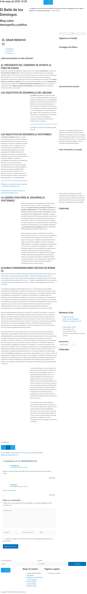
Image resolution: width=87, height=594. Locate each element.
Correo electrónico (6, 560)
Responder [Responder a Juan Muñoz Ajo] (52, 478)
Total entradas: (67, 329)
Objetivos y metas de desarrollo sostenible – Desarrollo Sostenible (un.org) (25, 276)
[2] (11, 158)
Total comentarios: (68, 331)
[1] (36, 95)
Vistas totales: (67, 327)
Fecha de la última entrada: (71, 333)
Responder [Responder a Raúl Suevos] (52, 495)
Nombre (40, 560)
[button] (72, 33)
